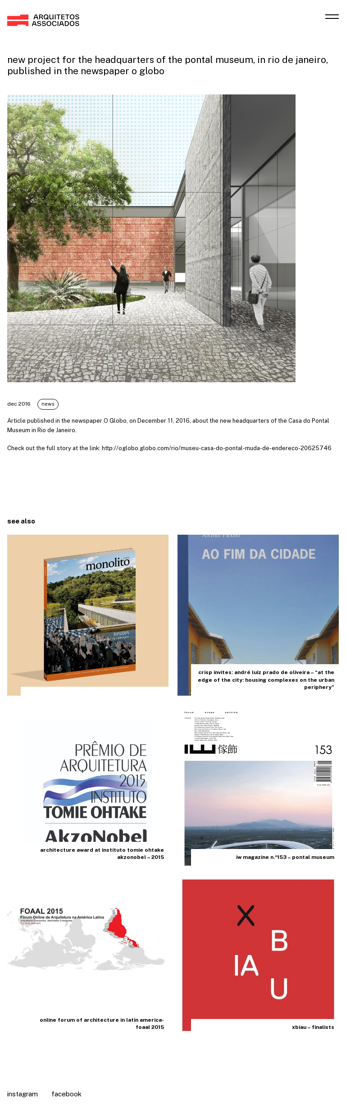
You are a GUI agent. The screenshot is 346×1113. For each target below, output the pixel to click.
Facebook (66, 1094)
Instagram (22, 1094)
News (70, 404)
